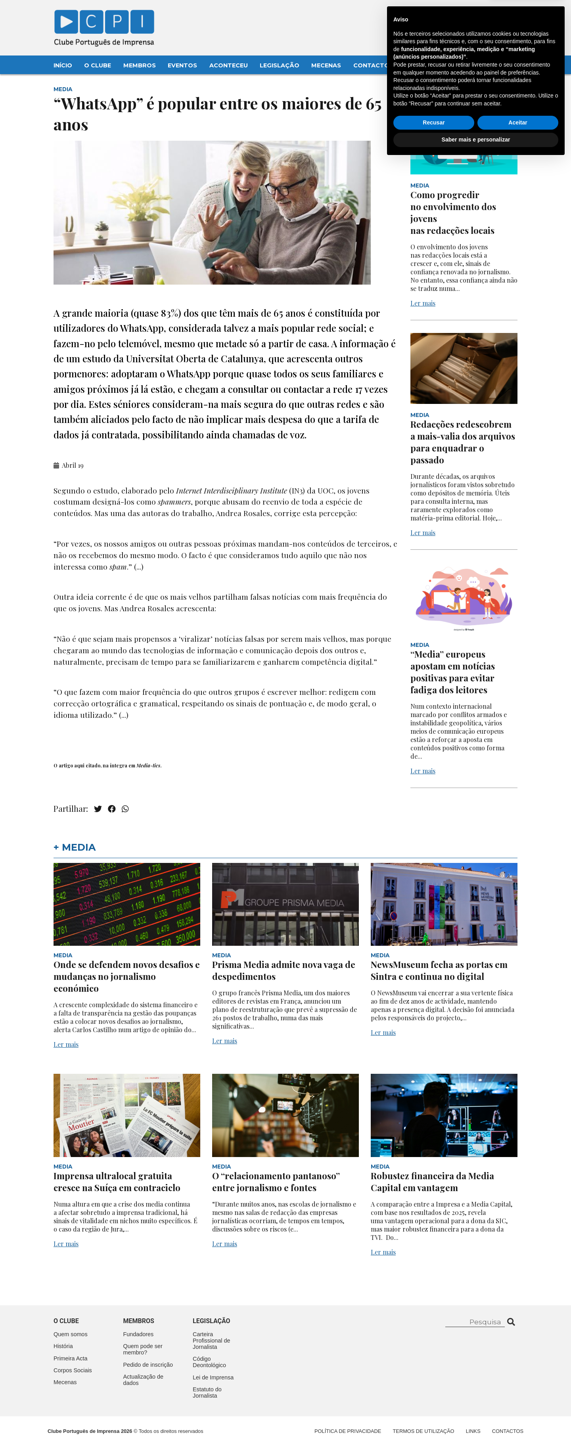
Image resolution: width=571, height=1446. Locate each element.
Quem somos (71, 1334)
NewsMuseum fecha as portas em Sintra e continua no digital (439, 970)
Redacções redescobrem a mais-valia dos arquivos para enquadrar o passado (462, 442)
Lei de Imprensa (213, 1377)
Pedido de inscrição (148, 1365)
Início (63, 65)
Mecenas (326, 65)
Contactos (373, 65)
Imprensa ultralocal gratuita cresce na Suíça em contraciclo (117, 1182)
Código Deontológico (209, 1362)
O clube (66, 1321)
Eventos (182, 65)
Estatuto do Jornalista (207, 1392)
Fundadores (138, 1334)
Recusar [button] (434, 1407)
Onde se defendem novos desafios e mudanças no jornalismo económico (127, 976)
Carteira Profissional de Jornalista (211, 1340)
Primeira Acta (71, 1358)
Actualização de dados (143, 1379)
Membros (139, 65)
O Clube (97, 65)
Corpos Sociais (73, 1370)
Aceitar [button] (517, 1407)
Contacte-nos (494, 14)
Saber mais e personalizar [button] (476, 1424)
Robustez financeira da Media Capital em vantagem (432, 1182)
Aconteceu (228, 65)
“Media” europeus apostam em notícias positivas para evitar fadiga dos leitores (452, 672)
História (63, 1346)
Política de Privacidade (347, 1431)
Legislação (279, 65)
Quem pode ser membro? (143, 1349)
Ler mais (422, 303)
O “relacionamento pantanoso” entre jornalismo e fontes (276, 1182)
